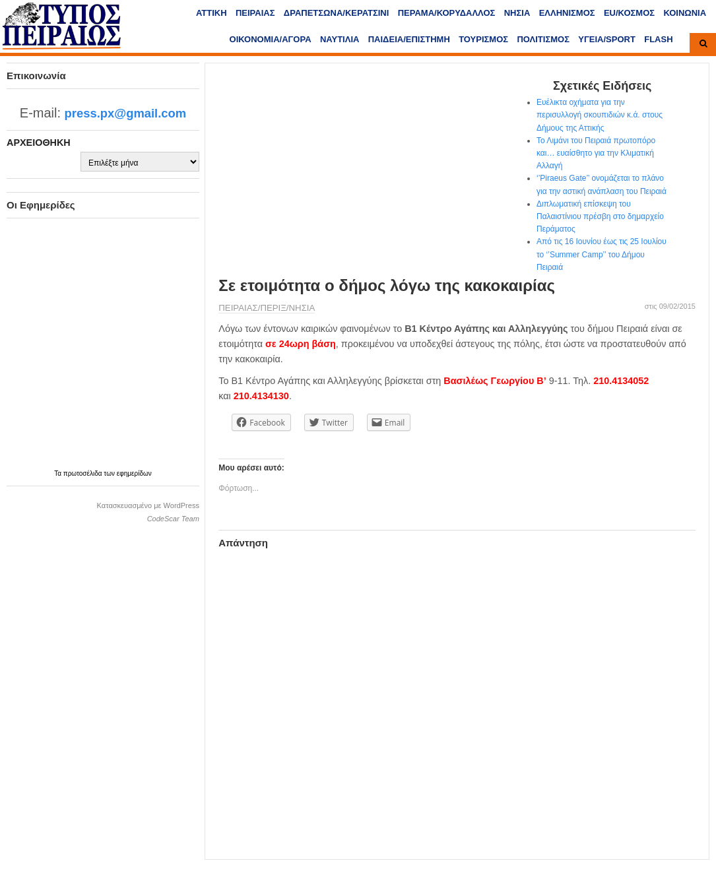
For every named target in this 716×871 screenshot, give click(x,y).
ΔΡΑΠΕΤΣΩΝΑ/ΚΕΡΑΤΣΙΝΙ (336, 13)
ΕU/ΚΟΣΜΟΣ (629, 13)
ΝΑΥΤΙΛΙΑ (340, 39)
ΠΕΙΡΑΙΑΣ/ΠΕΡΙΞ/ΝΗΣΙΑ (266, 308)
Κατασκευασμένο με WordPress (148, 505)
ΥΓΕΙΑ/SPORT (606, 39)
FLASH (658, 39)
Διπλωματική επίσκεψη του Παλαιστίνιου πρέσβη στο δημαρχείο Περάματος (600, 216)
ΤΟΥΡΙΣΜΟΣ (483, 39)
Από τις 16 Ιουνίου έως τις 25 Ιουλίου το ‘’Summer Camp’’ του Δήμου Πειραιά (602, 254)
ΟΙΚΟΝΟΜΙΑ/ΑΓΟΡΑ (270, 39)
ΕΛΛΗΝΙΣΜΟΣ (567, 13)
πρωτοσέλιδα (83, 473)
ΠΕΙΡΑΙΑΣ (255, 13)
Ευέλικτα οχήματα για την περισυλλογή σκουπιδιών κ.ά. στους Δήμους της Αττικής (600, 115)
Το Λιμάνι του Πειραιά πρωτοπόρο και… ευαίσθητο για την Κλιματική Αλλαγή (596, 153)
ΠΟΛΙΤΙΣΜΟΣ (543, 39)
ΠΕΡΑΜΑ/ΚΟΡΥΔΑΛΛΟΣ (447, 13)
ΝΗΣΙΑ (517, 13)
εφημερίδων (134, 473)
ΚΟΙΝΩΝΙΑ (684, 13)
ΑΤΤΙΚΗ (211, 13)
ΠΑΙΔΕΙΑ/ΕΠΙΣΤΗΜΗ (409, 39)
